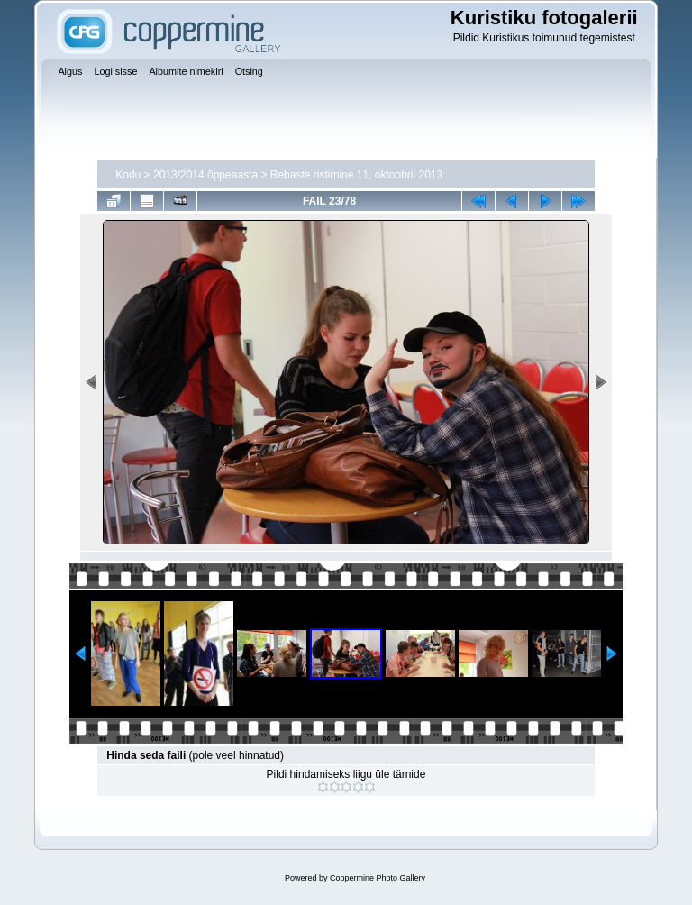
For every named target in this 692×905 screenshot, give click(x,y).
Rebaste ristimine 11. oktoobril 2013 (356, 175)
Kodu (128, 175)
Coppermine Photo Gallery (377, 877)
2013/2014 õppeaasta (205, 175)
